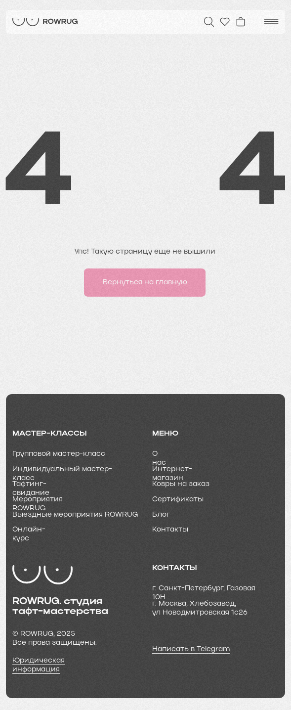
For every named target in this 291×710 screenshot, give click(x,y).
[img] (45, 22)
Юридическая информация (38, 665)
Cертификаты (178, 499)
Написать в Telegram (191, 649)
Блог (161, 515)
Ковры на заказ (180, 484)
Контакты (170, 529)
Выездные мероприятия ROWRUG (75, 515)
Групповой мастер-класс (58, 454)
